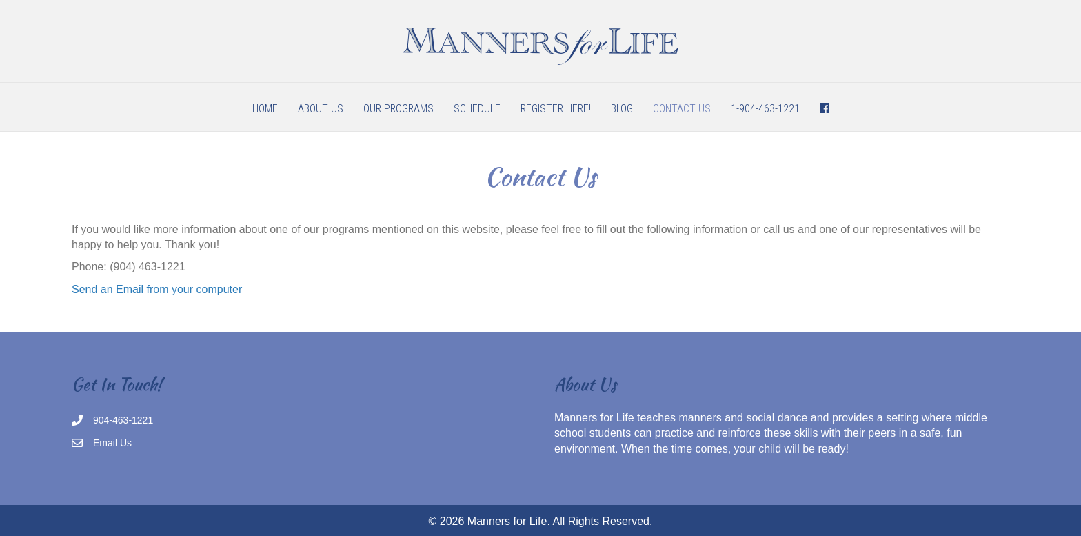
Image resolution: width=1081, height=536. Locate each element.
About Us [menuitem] (320, 108)
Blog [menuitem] (622, 108)
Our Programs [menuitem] (398, 108)
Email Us (112, 442)
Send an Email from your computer (157, 289)
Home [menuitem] (265, 108)
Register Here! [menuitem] (556, 108)
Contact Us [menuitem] (682, 108)
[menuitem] (824, 108)
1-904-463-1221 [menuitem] (765, 108)
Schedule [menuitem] (477, 108)
